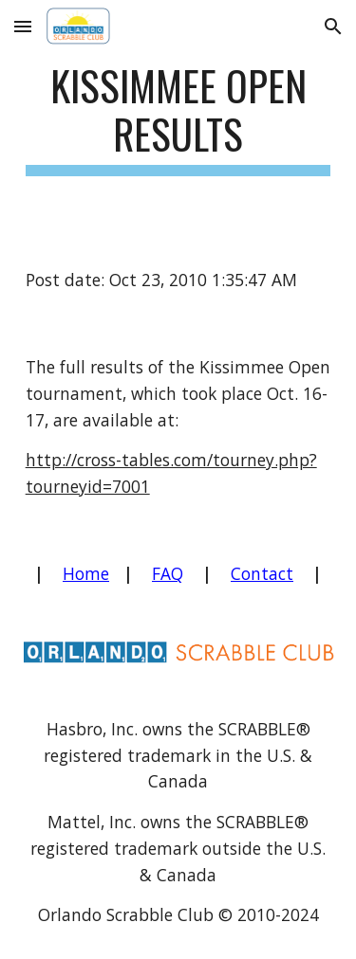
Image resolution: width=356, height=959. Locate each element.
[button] (23, 26)
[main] (178, 118)
